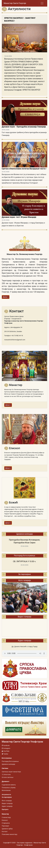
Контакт (5, 831)
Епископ (5, 820)
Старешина (6, 823)
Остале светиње (7, 777)
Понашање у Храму (8, 787)
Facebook (6, 745)
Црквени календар (8, 764)
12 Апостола (6, 774)
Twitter (5, 754)
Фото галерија (7, 800)
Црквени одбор (7, 829)
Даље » (5, 297)
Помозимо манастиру (9, 834)
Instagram (6, 748)
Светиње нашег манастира (11, 772)
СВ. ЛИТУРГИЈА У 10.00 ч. (24, 561)
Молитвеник (6, 790)
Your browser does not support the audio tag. (24, 653)
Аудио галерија (7, 806)
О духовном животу (9, 785)
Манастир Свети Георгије (15, 3)
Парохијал (5, 826)
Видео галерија (7, 803)
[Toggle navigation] (42, 3)
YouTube (5, 751)
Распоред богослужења (10, 761)
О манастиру (6, 817)
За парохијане (24, 574)
